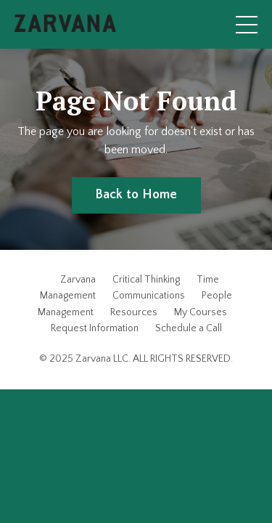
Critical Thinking (146, 279)
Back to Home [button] (136, 194)
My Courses (200, 312)
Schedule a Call (188, 328)
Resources (133, 312)
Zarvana (78, 279)
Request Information (95, 328)
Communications (148, 295)
